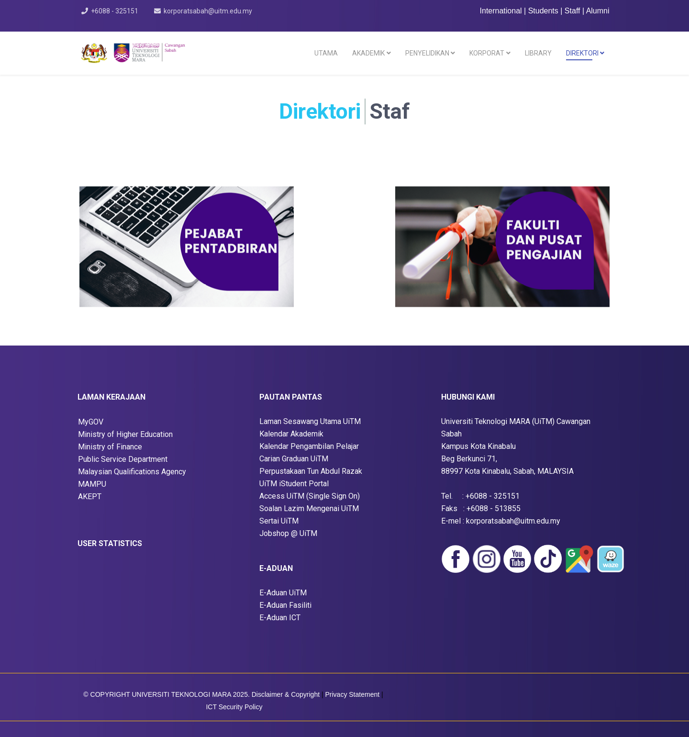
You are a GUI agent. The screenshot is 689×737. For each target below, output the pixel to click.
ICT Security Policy (234, 707)
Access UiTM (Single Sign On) (309, 496)
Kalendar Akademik (291, 433)
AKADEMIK (368, 53)
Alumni (598, 11)
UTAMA (326, 53)
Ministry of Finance (110, 446)
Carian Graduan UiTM (293, 458)
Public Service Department (122, 459)
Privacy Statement (353, 694)
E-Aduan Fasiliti (285, 605)
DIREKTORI (582, 53)
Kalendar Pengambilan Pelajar (309, 446)
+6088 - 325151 (114, 11)
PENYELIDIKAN (427, 53)
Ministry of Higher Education (125, 434)
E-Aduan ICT (279, 617)
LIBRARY (538, 53)
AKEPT (89, 496)
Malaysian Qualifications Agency (132, 471)
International (501, 11)
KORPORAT (486, 53)
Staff (573, 11)
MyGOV (90, 421)
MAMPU (92, 484)
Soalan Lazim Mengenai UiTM (309, 508)
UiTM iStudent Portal (294, 483)
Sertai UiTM (279, 520)
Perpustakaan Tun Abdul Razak (310, 471)
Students (544, 11)
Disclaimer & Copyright (286, 694)
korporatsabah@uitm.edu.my (208, 11)
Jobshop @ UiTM (288, 533)
